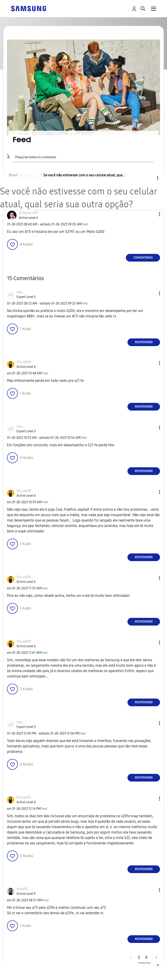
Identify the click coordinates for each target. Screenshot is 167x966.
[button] (152, 214)
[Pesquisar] (83, 156)
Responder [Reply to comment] (144, 342)
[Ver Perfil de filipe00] (21, 889)
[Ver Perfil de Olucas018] (23, 362)
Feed (85, 224)
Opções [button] (150, 178)
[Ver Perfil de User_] (20, 292)
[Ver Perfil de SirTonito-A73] (28, 213)
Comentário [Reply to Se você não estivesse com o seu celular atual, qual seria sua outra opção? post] (143, 258)
